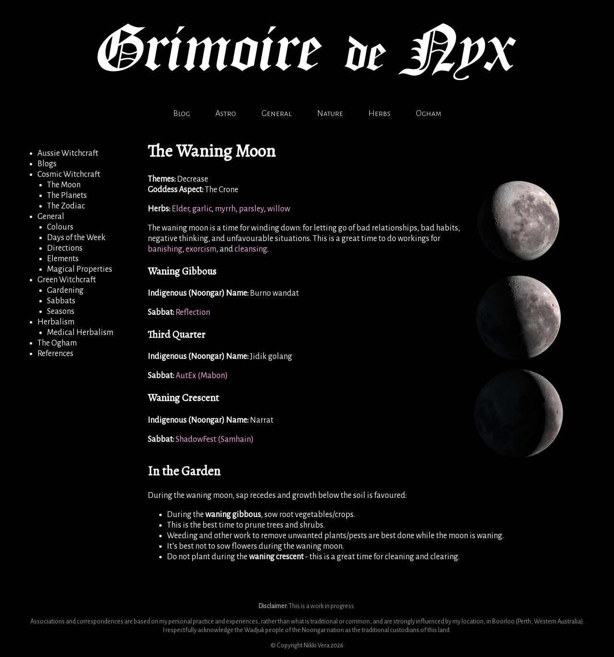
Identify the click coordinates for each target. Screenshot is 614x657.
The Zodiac (66, 206)
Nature (330, 113)
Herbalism (55, 322)
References (55, 353)
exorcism (201, 249)
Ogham (428, 113)
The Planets (67, 195)
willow (278, 209)
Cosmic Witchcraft (68, 174)
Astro (225, 113)
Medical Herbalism (80, 332)
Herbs (379, 113)
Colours (60, 227)
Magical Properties (79, 269)
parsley (251, 209)
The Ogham (57, 343)
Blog (181, 113)
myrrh (225, 209)
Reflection (193, 312)
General (276, 113)
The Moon (64, 185)
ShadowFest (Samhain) (215, 439)
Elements (63, 258)
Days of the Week (76, 237)
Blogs (47, 164)
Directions (65, 248)
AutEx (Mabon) (202, 375)
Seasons (60, 311)
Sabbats (61, 301)
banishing (165, 249)
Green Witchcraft (66, 280)
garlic (202, 209)
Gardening (65, 290)
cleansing (251, 249)
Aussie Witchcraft (67, 153)
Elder (180, 209)
